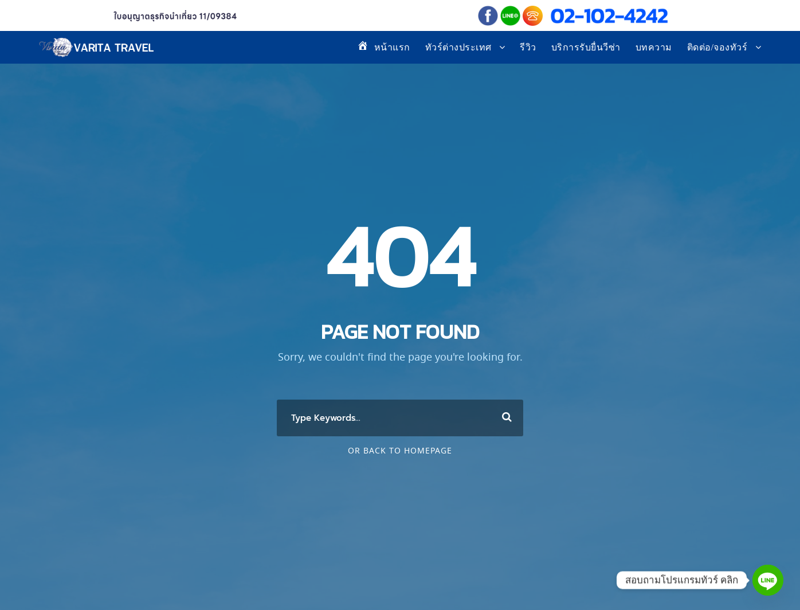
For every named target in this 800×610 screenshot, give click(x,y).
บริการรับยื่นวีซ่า (586, 47)
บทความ (654, 47)
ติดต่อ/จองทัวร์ (717, 47)
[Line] (767, 580)
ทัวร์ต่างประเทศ (458, 47)
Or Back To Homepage (400, 451)
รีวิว (528, 47)
